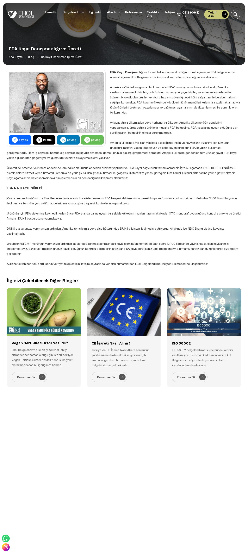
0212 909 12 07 (188, 14)
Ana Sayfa (16, 57)
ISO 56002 (181, 343)
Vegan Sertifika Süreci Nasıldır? (40, 343)
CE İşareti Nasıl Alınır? (111, 343)
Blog (31, 57)
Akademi (113, 12)
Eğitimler (95, 12)
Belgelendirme (73, 12)
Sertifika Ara (153, 13)
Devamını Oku (31, 377)
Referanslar (133, 12)
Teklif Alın (218, 14)
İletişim (169, 12)
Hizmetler (51, 12)
